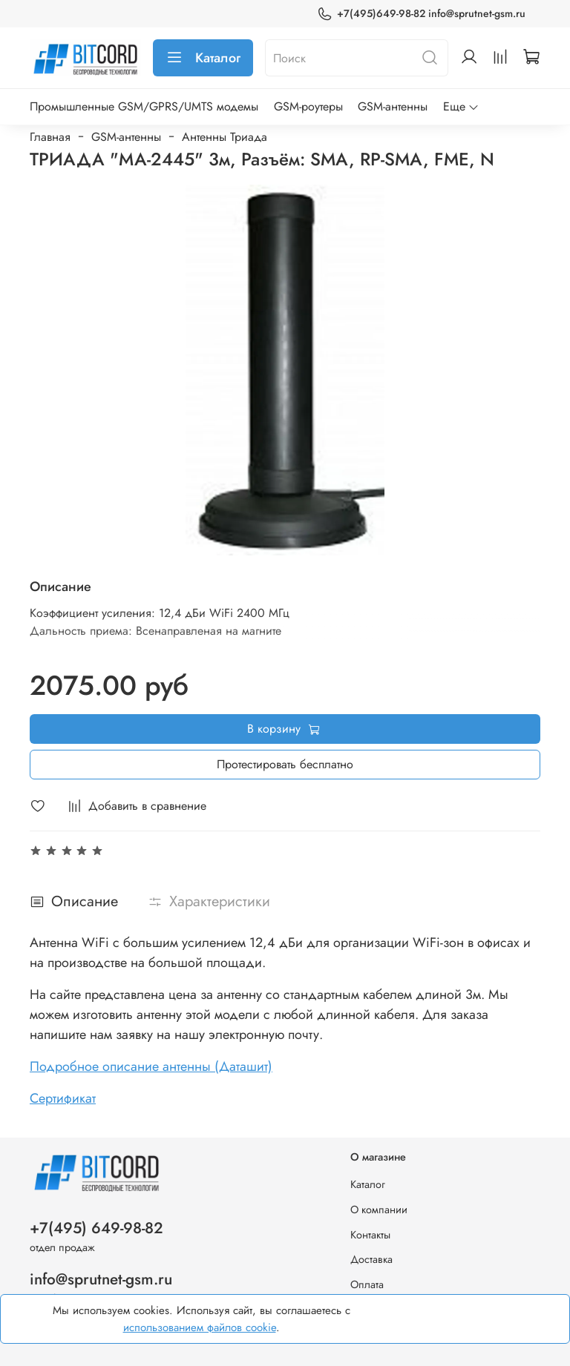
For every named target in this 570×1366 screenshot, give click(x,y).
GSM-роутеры (308, 106)
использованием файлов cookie (199, 1327)
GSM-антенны (393, 106)
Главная (50, 136)
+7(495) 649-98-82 (96, 1228)
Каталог (203, 57)
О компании (378, 1209)
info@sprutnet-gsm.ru (101, 1279)
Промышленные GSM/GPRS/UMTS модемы (144, 106)
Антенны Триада (224, 136)
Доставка (371, 1259)
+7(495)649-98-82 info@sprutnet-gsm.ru (421, 14)
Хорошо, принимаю (476, 1318)
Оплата (367, 1284)
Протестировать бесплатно (285, 764)
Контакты (370, 1234)
